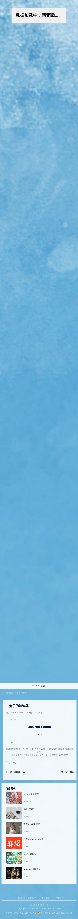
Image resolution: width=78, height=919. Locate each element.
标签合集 (46, 898)
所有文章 (32, 898)
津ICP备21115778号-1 (25, 913)
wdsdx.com (34, 909)
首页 (17, 693)
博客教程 (25, 693)
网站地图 (18, 898)
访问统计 (60, 898)
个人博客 (12, 763)
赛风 (72, 772)
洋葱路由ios (19, 772)
